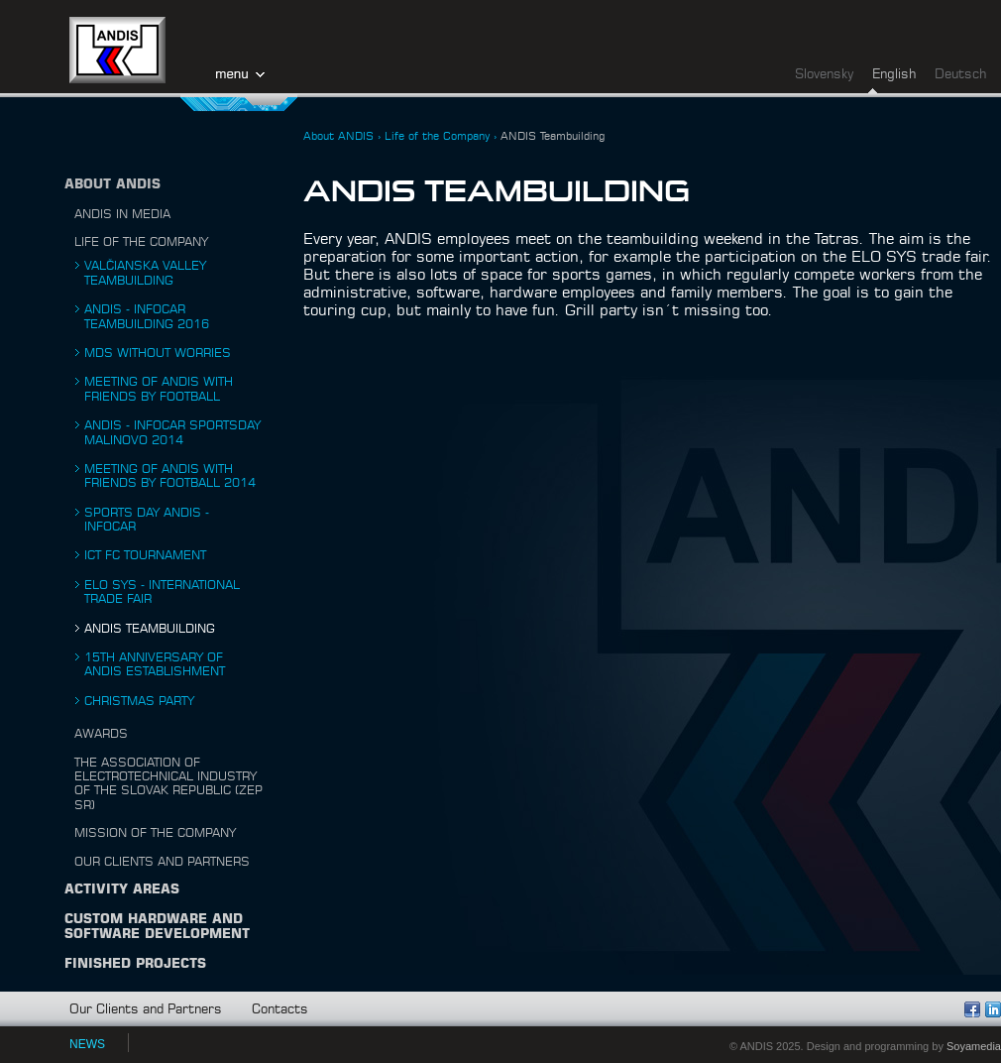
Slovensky (824, 74)
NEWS (87, 1044)
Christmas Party (139, 701)
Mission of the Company (155, 833)
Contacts (280, 1010)
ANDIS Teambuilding (149, 629)
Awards (101, 734)
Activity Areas (121, 890)
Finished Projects (135, 964)
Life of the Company (141, 242)
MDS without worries (157, 353)
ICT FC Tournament (145, 555)
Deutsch (960, 74)
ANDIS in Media (122, 214)
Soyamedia (973, 1046)
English (894, 74)
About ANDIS (112, 184)
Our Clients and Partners (162, 862)
